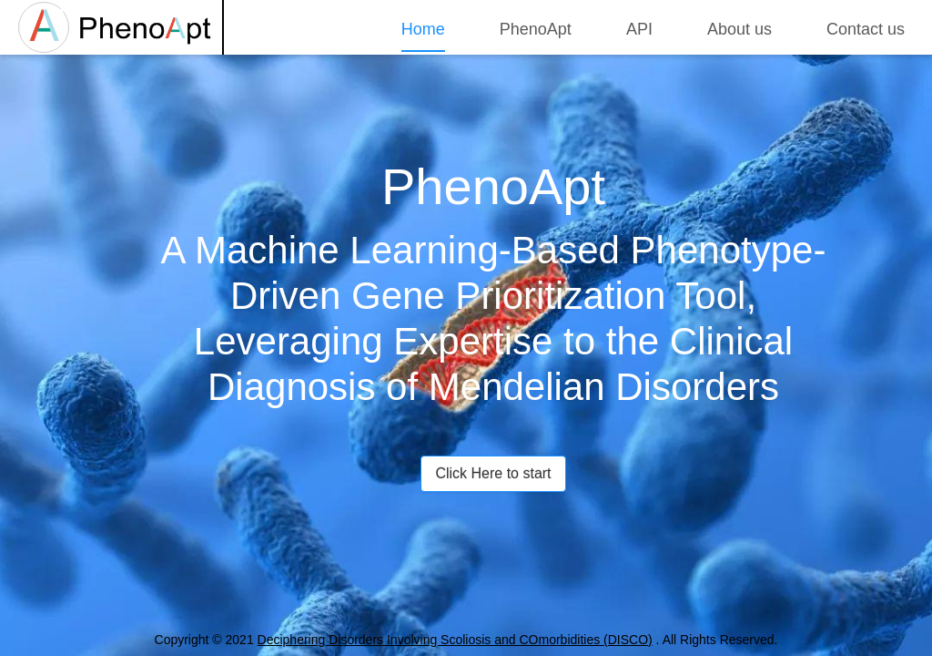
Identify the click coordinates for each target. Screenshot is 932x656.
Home (423, 29)
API (639, 29)
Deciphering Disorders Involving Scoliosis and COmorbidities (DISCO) (455, 639)
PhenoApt (536, 29)
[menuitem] (423, 26)
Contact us (865, 29)
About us (739, 29)
